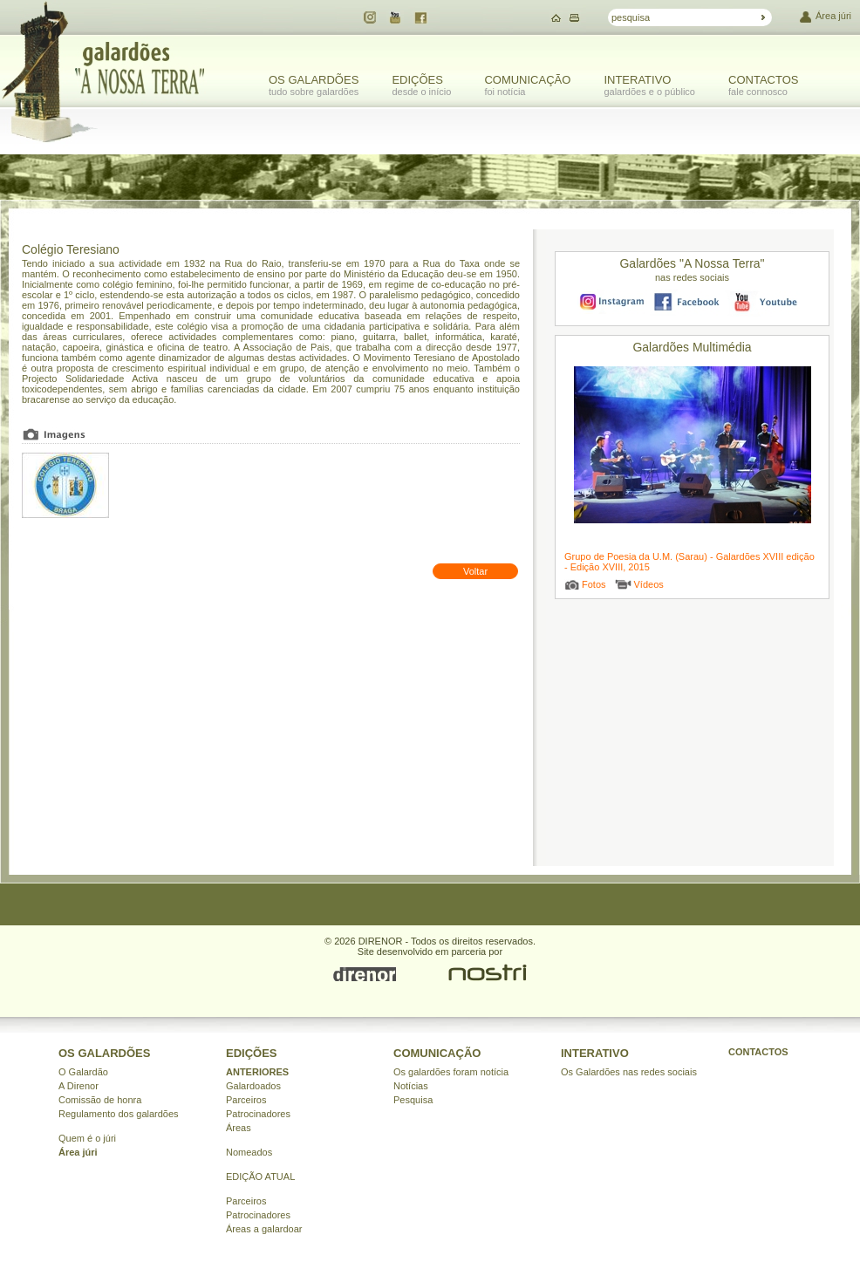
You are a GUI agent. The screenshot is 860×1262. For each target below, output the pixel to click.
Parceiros (246, 1100)
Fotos (594, 584)
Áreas (238, 1127)
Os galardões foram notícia (450, 1072)
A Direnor (78, 1086)
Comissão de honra (99, 1100)
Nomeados (249, 1152)
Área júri (833, 15)
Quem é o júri (87, 1138)
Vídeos (649, 584)
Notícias (410, 1086)
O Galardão (83, 1072)
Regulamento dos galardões (118, 1114)
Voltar (475, 571)
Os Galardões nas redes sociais (629, 1072)
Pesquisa (413, 1100)
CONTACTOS (758, 1052)
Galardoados (253, 1086)
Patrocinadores (258, 1114)
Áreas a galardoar (264, 1229)
